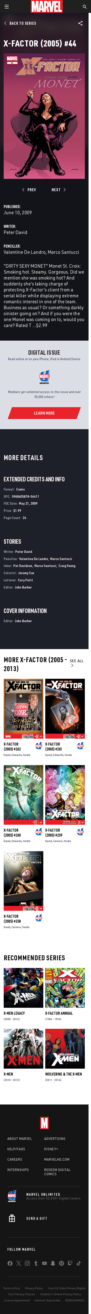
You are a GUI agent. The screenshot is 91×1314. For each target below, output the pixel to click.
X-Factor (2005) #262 (12, 746)
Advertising (55, 1139)
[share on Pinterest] (61, 1264)
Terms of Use (11, 1288)
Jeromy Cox (26, 573)
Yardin (26, 755)
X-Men (8, 1074)
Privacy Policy (34, 1288)
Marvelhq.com (57, 1159)
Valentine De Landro (25, 252)
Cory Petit (25, 580)
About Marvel (19, 1139)
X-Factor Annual (59, 1013)
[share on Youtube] (44, 1264)
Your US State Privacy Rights (67, 1288)
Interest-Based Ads (48, 1300)
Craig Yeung (67, 565)
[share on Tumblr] (35, 1264)
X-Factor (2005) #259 (53, 833)
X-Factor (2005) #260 (12, 833)
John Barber (23, 587)
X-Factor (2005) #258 (12, 919)
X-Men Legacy (14, 1013)
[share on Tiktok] (78, 1264)
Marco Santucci (63, 252)
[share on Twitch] (70, 1264)
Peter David (15, 232)
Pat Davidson (22, 565)
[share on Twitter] (18, 1264)
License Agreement (17, 1300)
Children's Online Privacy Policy (60, 1294)
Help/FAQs (16, 1149)
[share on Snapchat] (52, 1264)
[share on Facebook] (10, 1264)
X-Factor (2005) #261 (53, 746)
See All (77, 662)
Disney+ (51, 1149)
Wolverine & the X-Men (63, 1074)
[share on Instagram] (27, 1264)
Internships (18, 1170)
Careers (14, 1159)
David (7, 755)
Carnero (57, 841)
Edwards (17, 755)
